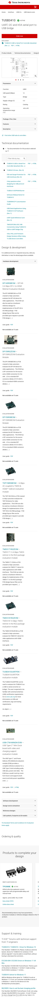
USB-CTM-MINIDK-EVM (12, 742)
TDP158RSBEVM (9, 483)
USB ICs (18, 12)
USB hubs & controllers (31, 12)
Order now (19, 36)
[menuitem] (18, 7)
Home (4, 12)
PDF (12, 45)
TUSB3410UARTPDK (11, 672)
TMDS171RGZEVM (10, 549)
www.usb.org (10, 697)
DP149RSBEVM (8, 283)
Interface (11, 12)
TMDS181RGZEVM (10, 618)
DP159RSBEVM (8, 417)
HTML (18, 45)
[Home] (19, 2)
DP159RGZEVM (8, 351)
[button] (4, 7)
